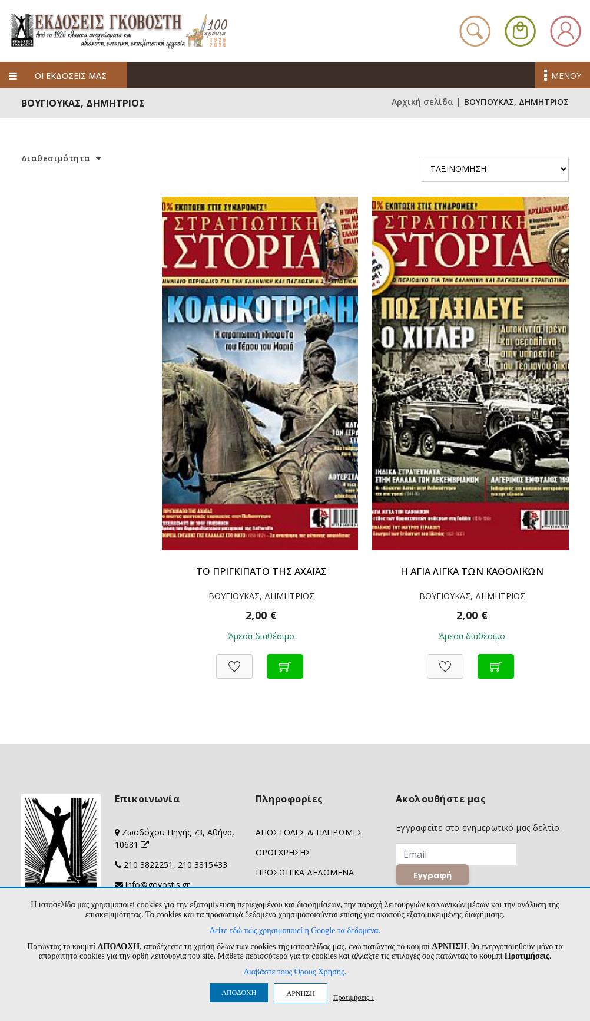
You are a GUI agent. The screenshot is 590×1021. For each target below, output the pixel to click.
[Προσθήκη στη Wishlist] (234, 660)
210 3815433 (202, 864)
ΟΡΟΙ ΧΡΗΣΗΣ (283, 852)
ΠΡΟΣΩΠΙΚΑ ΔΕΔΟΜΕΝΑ (305, 872)
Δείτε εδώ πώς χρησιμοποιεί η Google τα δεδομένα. (295, 930)
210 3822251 (148, 864)
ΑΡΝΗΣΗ (300, 993)
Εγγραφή (432, 875)
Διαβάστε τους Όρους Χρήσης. (295, 971)
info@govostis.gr (157, 884)
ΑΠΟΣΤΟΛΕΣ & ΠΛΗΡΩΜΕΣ (309, 832)
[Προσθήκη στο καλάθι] (285, 660)
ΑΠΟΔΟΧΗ (238, 993)
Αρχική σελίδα (422, 101)
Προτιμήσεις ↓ (353, 997)
